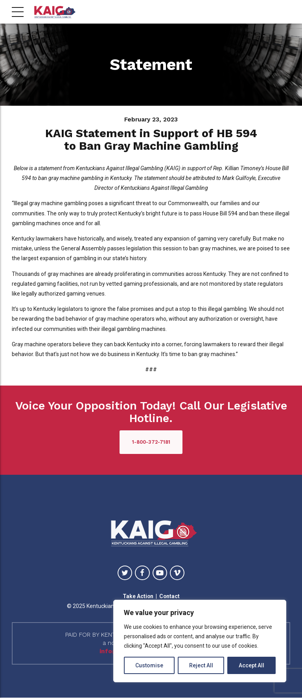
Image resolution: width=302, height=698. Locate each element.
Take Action (137, 596)
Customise (149, 665)
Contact (169, 596)
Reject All (201, 665)
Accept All (251, 665)
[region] (199, 641)
